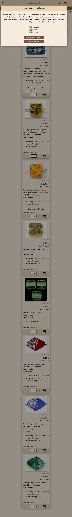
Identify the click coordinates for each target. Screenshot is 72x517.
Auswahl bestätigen (34, 41)
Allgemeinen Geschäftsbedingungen (42, 22)
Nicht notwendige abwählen (34, 38)
